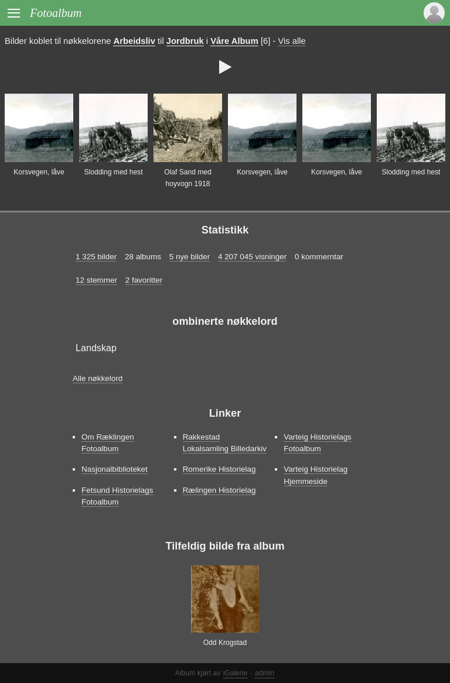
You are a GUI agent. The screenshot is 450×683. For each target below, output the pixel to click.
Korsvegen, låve (38, 172)
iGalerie (235, 673)
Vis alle (291, 41)
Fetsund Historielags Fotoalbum (117, 496)
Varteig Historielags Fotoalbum (318, 443)
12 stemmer (96, 280)
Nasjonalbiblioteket (114, 469)
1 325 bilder (96, 256)
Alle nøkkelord (97, 378)
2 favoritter (143, 280)
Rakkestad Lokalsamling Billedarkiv (225, 443)
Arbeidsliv (134, 41)
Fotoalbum (55, 12)
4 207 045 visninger (252, 256)
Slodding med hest (113, 172)
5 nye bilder (189, 256)
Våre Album (234, 41)
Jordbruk (185, 41)
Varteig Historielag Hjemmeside (315, 475)
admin (264, 673)
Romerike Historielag (219, 469)
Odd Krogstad (225, 643)
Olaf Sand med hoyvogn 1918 (188, 178)
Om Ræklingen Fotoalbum (107, 443)
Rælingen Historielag (219, 490)
